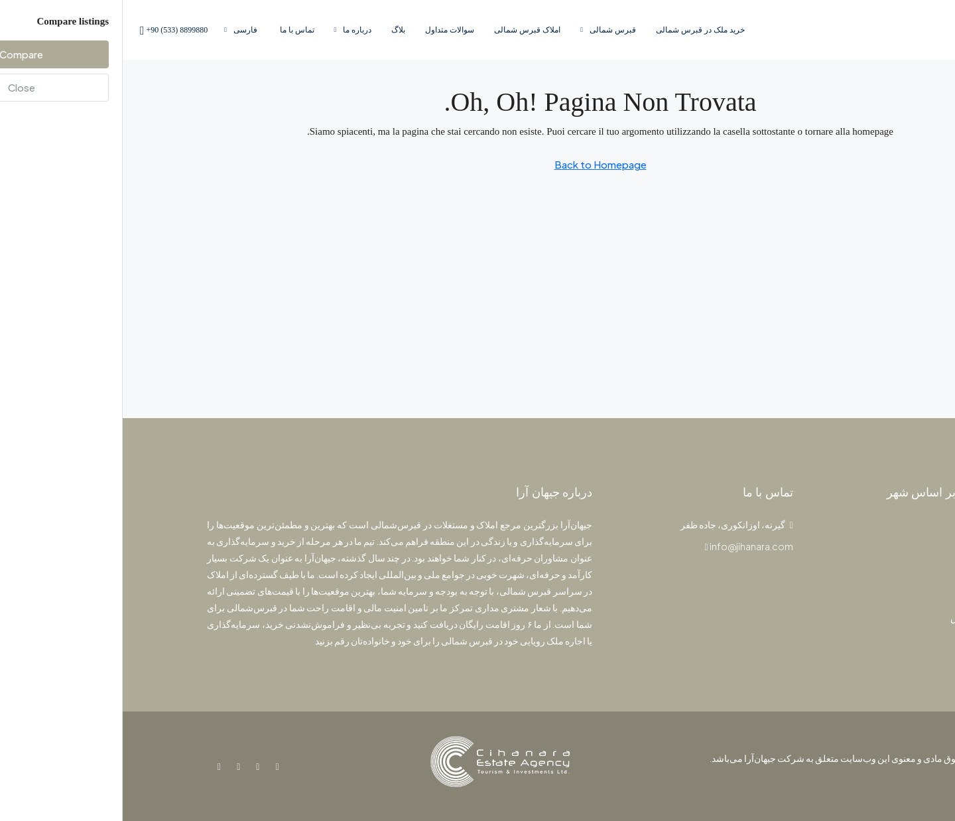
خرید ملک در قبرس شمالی (577, 30)
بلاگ (276, 30)
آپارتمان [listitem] (853, 552)
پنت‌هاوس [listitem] (849, 617)
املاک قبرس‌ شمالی (404, 30)
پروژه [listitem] (857, 530)
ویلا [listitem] (862, 595)
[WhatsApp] (94, 766)
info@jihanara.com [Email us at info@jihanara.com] (628, 546)
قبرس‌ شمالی (490, 30)
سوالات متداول (326, 30)
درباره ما (234, 30)
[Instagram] (132, 766)
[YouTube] (113, 766)
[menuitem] (50, 30)
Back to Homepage (478, 164)
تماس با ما (174, 30)
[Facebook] (151, 766)
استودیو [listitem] (853, 573)
